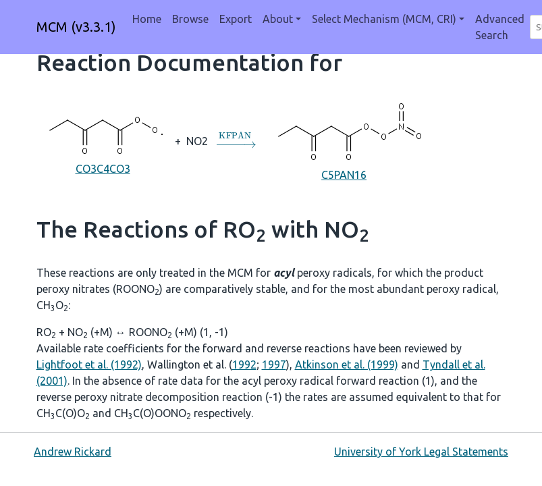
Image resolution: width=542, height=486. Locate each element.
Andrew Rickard (72, 452)
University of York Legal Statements (421, 452)
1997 (274, 364)
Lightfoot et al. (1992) (89, 364)
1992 (244, 364)
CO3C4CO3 (102, 140)
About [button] (278, 19)
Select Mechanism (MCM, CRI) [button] (384, 19)
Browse (190, 19)
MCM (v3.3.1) (76, 26)
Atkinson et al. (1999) (346, 364)
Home (146, 19)
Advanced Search (499, 27)
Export (235, 19)
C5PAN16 (344, 140)
